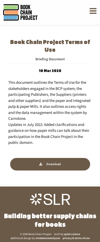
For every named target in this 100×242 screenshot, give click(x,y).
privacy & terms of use (76, 238)
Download (53, 164)
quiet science (72, 234)
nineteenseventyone (47, 238)
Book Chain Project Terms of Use (50, 45)
